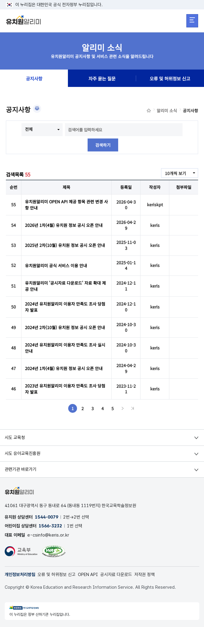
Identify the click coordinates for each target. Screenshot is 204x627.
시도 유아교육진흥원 (22, 453)
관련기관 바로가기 (20, 469)
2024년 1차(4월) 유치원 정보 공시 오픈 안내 (64, 368)
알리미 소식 (167, 110)
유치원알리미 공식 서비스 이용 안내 (56, 265)
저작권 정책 (144, 574)
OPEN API (88, 574)
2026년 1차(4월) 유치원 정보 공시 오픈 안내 (64, 225)
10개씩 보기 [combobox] (175, 173)
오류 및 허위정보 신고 (170, 78)
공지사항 (34, 78)
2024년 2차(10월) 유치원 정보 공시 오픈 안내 (65, 327)
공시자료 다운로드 (116, 574)
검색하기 (103, 145)
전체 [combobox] (29, 129)
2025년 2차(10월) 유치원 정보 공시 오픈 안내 (65, 245)
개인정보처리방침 (20, 574)
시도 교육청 (15, 437)
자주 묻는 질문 (102, 78)
